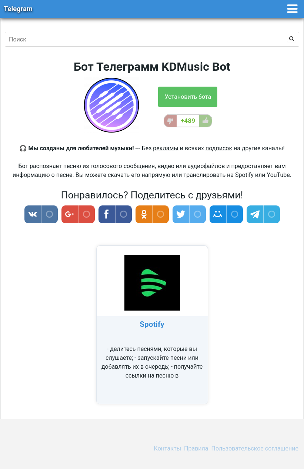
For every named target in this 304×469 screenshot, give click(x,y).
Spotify (152, 324)
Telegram (18, 9)
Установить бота (188, 96)
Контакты (167, 448)
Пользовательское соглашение (255, 448)
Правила (196, 448)
